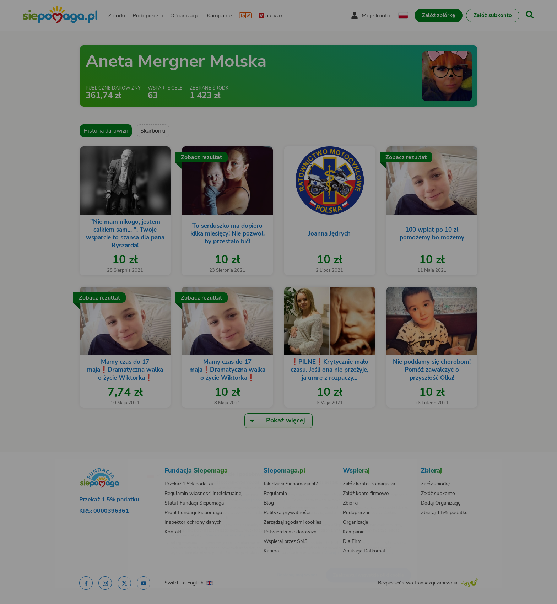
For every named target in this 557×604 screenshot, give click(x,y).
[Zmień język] (122, 464)
